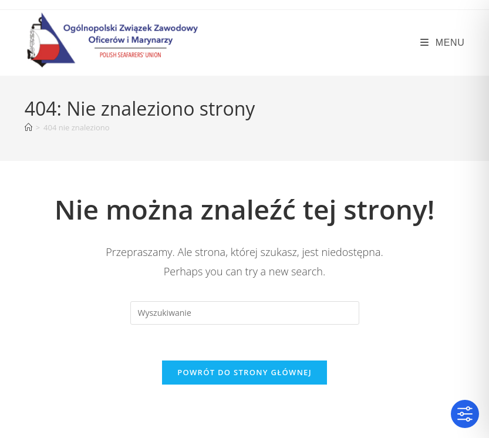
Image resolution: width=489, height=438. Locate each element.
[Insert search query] (244, 313)
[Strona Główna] (28, 127)
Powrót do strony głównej (244, 372)
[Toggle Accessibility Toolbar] (465, 414)
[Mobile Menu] (442, 43)
